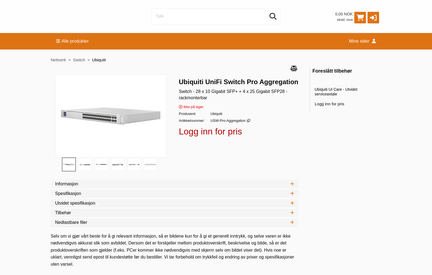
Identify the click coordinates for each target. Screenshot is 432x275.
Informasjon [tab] (174, 184)
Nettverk (58, 59)
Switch (79, 59)
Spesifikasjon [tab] (174, 193)
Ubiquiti (99, 59)
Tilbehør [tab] (174, 212)
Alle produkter (72, 41)
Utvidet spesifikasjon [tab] (174, 203)
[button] (373, 17)
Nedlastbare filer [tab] (174, 222)
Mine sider (362, 41)
